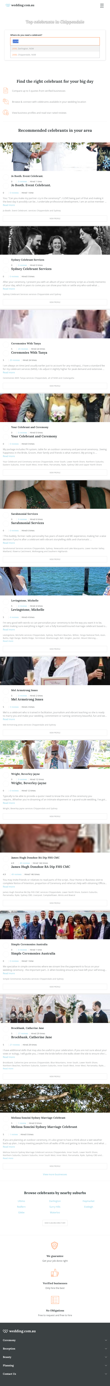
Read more (9, 205)
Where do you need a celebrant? (26, 35)
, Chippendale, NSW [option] (24, 54)
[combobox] (55, 41)
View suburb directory (55, 1223)
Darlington (55, 1201)
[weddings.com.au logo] (20, 5)
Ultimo (21, 1201)
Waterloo (55, 1212)
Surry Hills (54, 1206)
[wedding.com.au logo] (19, 1332)
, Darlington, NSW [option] (23, 48)
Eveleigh (88, 1206)
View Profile (55, 218)
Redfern (21, 1206)
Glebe (21, 1212)
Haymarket (89, 1201)
